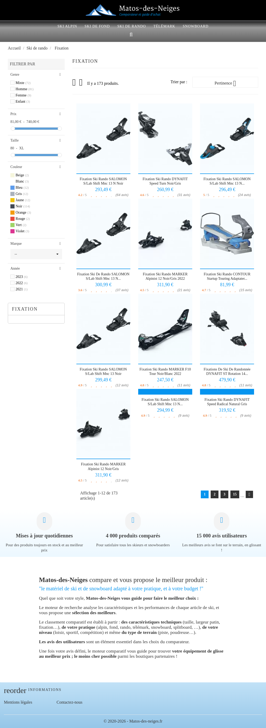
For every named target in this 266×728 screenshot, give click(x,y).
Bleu (22, 188)
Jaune (23, 200)
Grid (74, 82)
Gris (22, 194)
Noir (23, 206)
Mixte (23, 83)
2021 (22, 289)
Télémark (164, 26)
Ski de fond (97, 26)
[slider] (13, 129)
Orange (23, 212)
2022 (22, 283)
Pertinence (225, 83)
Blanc (22, 181)
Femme (23, 95)
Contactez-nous (70, 702)
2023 (22, 277)
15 (235, 494)
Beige (22, 175)
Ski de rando (131, 26)
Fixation (25, 309)
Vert (21, 225)
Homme (25, 89)
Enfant (23, 101)
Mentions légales (18, 702)
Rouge (23, 219)
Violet (22, 231)
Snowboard (195, 26)
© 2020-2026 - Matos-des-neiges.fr (133, 721)
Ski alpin (67, 26)
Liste (81, 84)
